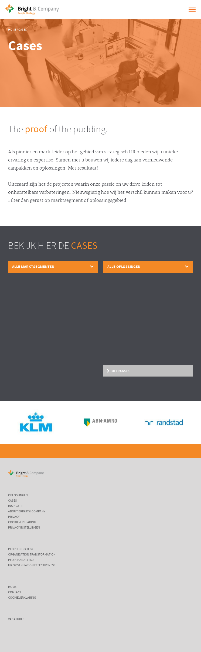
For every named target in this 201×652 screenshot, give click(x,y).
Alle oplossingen (123, 266)
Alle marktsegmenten (33, 266)
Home (12, 30)
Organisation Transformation (32, 555)
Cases (22, 30)
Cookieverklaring (22, 522)
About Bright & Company (26, 511)
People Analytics (21, 560)
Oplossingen (18, 495)
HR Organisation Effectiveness (31, 565)
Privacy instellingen (24, 528)
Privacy (14, 517)
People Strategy (20, 549)
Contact (14, 592)
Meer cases (120, 371)
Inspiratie (15, 506)
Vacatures (16, 619)
